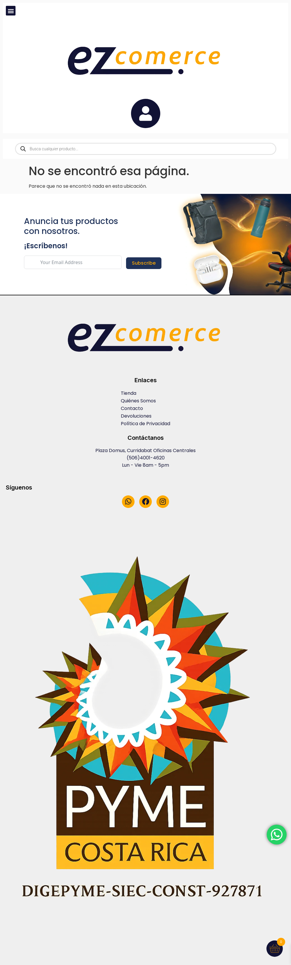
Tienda (128, 393)
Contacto (132, 408)
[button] (11, 10)
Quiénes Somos (138, 400)
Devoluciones (136, 416)
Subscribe (144, 263)
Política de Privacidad (145, 423)
